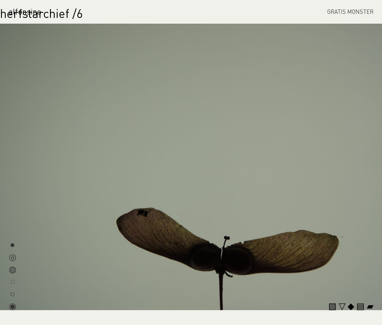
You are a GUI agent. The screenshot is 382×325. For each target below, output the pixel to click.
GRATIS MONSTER (350, 11)
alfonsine (25, 11)
